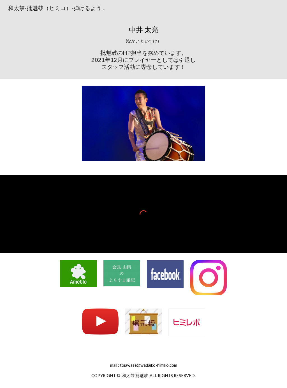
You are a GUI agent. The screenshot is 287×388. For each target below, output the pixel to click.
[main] (143, 47)
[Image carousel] (143, 127)
